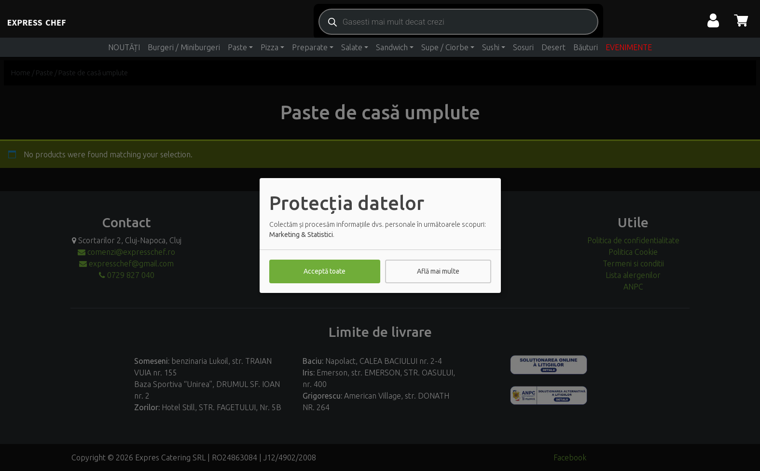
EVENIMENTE (629, 47)
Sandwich (392, 47)
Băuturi (585, 47)
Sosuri (523, 47)
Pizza (269, 47)
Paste (237, 47)
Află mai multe (438, 271)
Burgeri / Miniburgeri (184, 47)
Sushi (490, 47)
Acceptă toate (324, 271)
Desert (553, 47)
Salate (351, 47)
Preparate (310, 47)
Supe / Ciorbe (445, 47)
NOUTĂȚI (124, 47)
